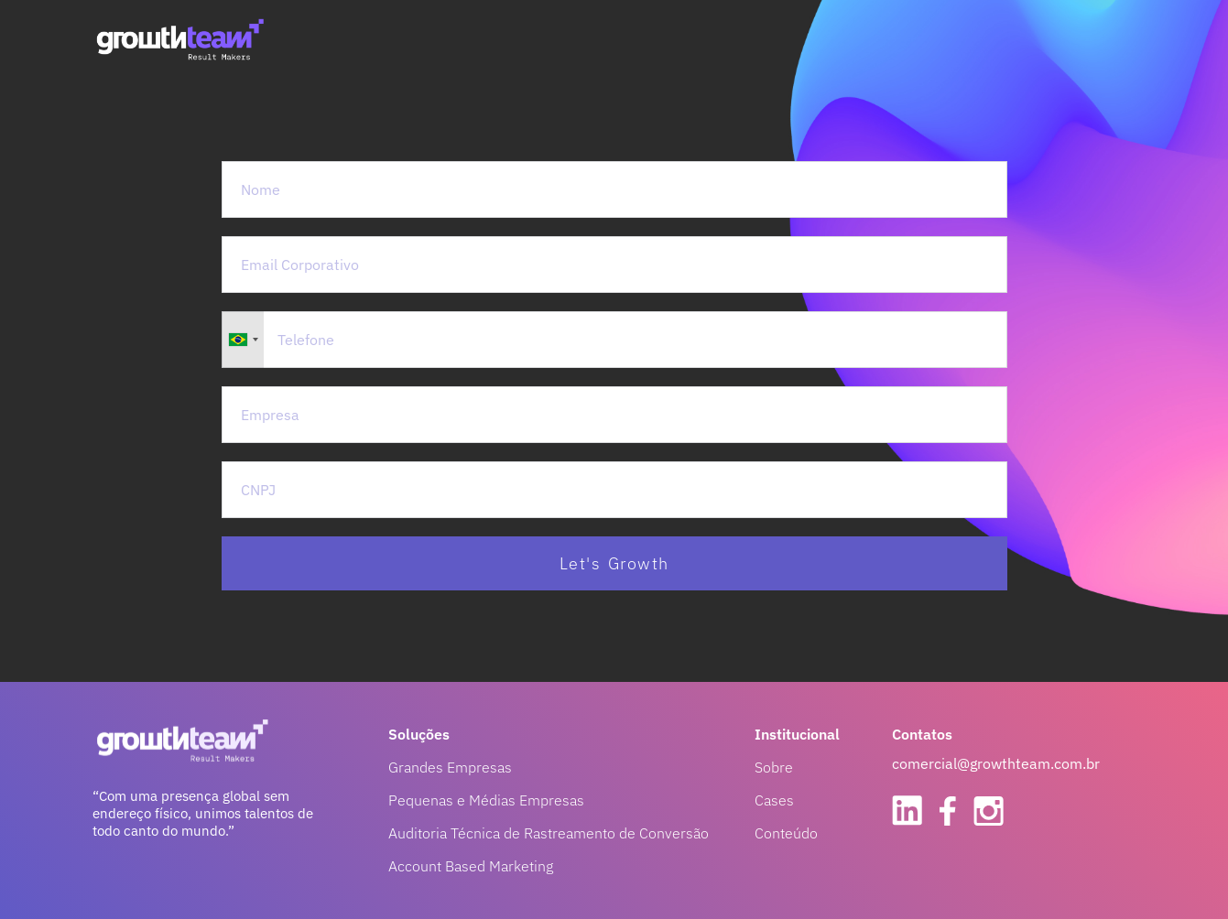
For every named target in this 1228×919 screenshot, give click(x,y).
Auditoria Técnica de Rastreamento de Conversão (548, 833)
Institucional (797, 734)
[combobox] (243, 339)
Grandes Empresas (450, 767)
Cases (774, 800)
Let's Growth (614, 563)
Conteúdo (786, 833)
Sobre (774, 767)
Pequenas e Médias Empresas (486, 800)
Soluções (419, 734)
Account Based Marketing (470, 866)
